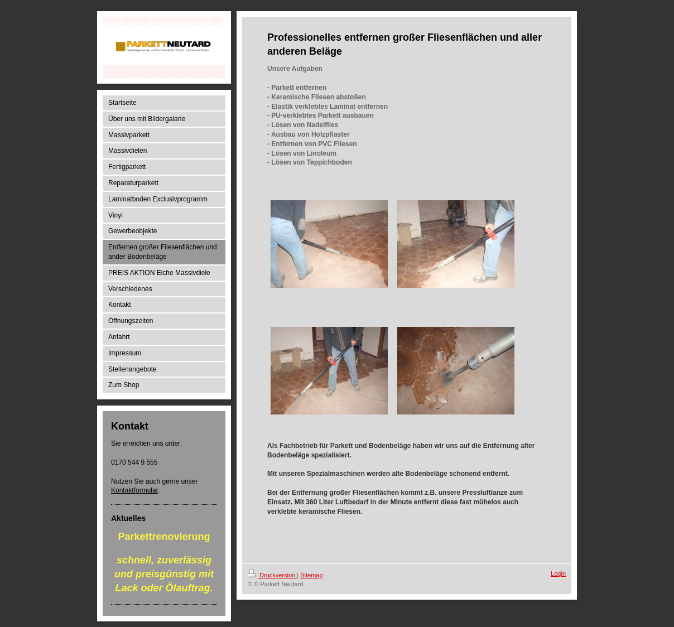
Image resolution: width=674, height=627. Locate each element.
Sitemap (311, 575)
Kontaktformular (134, 490)
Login (558, 573)
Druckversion (272, 575)
